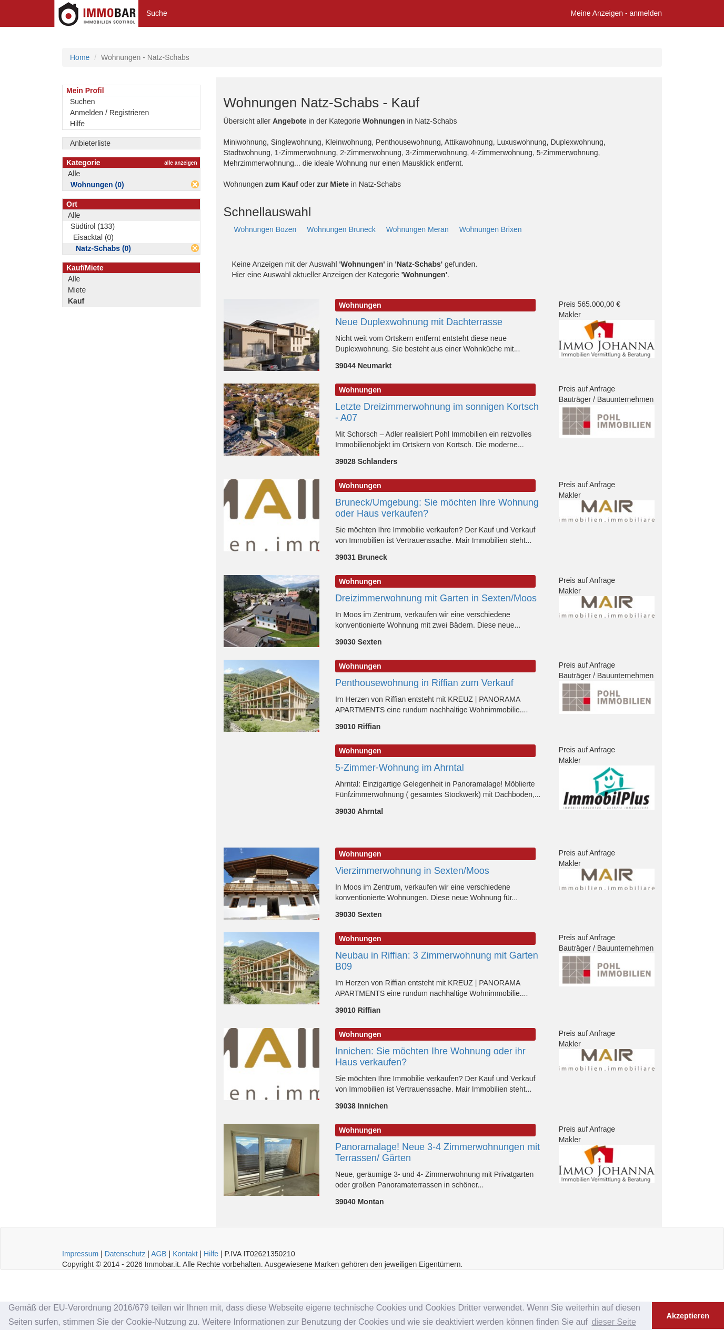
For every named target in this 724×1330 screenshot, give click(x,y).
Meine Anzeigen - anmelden (616, 13)
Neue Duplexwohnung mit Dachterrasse (418, 322)
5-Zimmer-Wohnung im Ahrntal (399, 767)
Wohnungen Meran (417, 229)
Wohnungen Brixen (490, 229)
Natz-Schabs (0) (103, 248)
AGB (159, 1254)
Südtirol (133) (93, 226)
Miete (77, 290)
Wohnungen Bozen (265, 229)
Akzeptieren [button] (688, 1316)
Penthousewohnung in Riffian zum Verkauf (424, 683)
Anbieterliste (90, 143)
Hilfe (77, 123)
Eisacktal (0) (93, 237)
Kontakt (185, 1254)
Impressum (80, 1254)
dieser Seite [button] (613, 1321)
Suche (156, 13)
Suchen (82, 101)
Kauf (76, 301)
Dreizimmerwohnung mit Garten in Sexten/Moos (436, 598)
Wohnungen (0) (97, 184)
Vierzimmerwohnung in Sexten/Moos (412, 870)
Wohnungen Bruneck (341, 229)
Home (79, 57)
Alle (74, 173)
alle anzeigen (180, 163)
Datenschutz (125, 1254)
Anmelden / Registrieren (109, 112)
